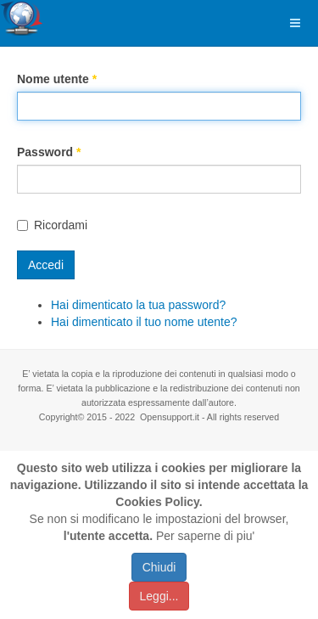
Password (49, 152)
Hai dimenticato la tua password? (138, 305)
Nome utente (57, 79)
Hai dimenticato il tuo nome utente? (144, 322)
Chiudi (159, 567)
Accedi (46, 265)
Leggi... (159, 596)
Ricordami (52, 225)
